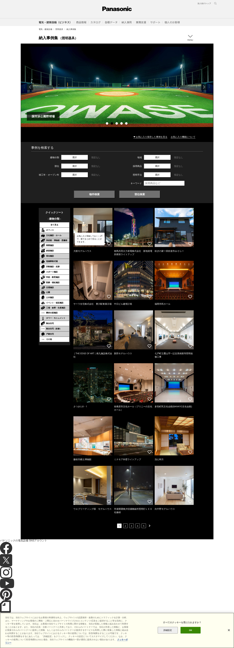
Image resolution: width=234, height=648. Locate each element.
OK (190, 630)
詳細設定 (167, 630)
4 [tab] (122, 123)
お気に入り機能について (183, 136)
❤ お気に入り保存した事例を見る (150, 136)
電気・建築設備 (45, 29)
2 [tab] (112, 123)
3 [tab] (117, 123)
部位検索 (140, 194)
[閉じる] (228, 630)
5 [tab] (126, 123)
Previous (30, 87)
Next (204, 87)
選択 (74, 157)
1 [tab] (107, 123)
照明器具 (59, 29)
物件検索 (94, 194)
